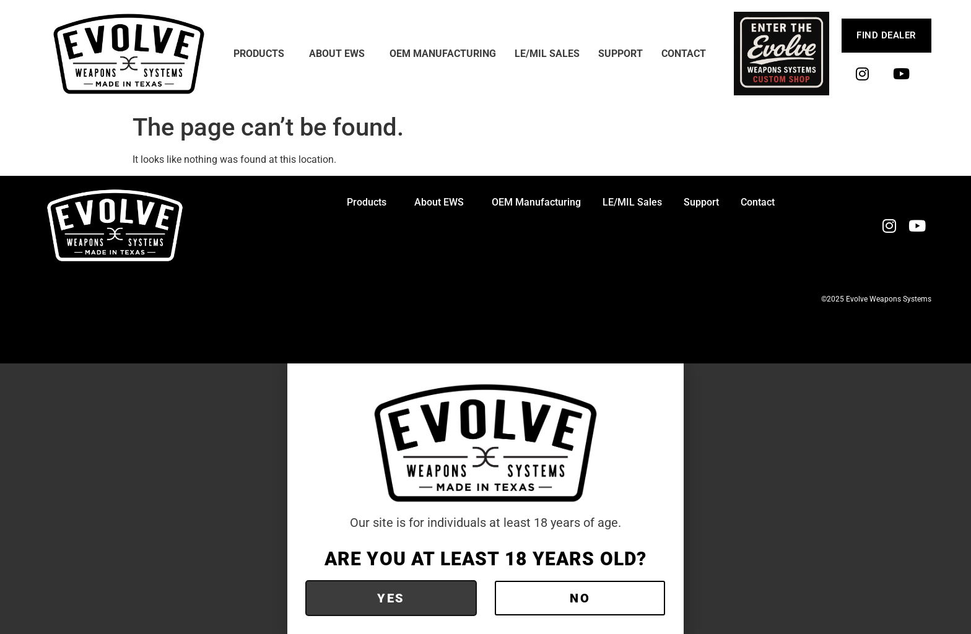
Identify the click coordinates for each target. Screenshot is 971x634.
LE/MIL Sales (547, 53)
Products (261, 54)
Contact (683, 53)
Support (620, 53)
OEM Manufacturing (443, 53)
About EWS (340, 54)
